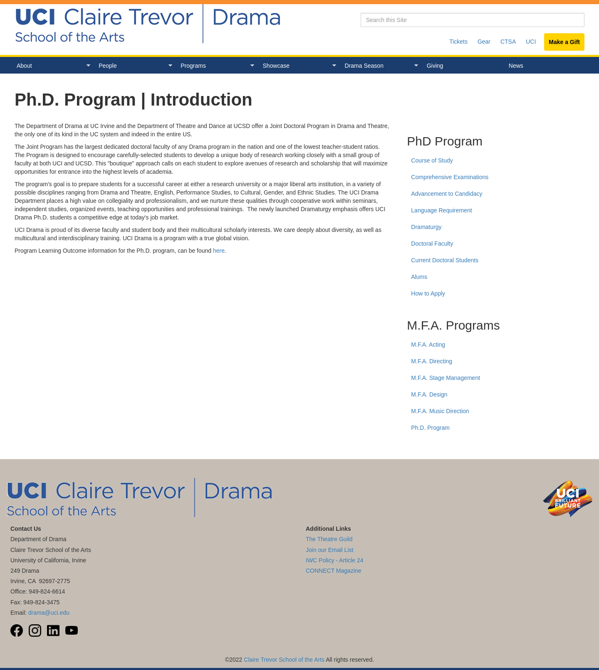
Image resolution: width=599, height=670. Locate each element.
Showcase (297, 65)
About (51, 65)
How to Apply (428, 293)
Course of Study (432, 160)
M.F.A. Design (429, 394)
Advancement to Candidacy (446, 193)
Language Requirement (441, 210)
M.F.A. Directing (431, 361)
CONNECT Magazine (333, 570)
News (516, 65)
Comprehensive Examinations (449, 177)
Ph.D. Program (430, 427)
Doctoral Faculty (432, 243)
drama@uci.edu (48, 612)
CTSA (508, 41)
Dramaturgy (426, 227)
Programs (215, 65)
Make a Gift (564, 42)
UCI (531, 41)
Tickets (458, 41)
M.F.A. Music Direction (440, 411)
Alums (419, 276)
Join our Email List (329, 550)
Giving (435, 65)
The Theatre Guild (329, 539)
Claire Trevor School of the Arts (284, 659)
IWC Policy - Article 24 (334, 560)
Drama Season (379, 65)
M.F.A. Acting (428, 344)
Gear (484, 41)
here (219, 250)
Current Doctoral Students (444, 260)
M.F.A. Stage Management (445, 377)
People (133, 65)
